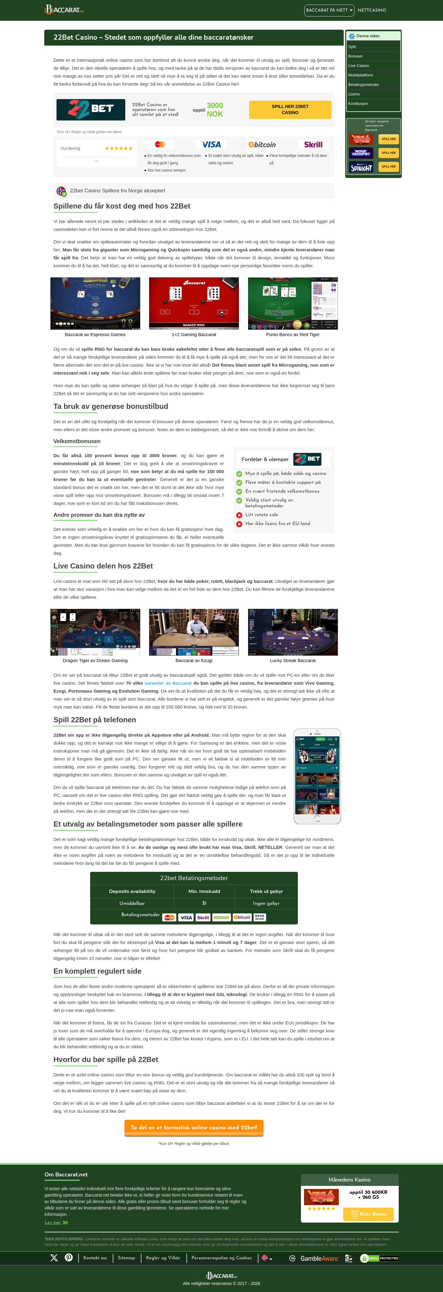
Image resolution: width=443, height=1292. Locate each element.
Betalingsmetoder (363, 84)
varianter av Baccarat (168, 683)
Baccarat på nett (64, 9)
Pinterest (71, 1260)
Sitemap (126, 1258)
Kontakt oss (95, 1258)
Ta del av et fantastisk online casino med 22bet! (194, 1128)
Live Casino (358, 65)
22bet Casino (307, 459)
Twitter (54, 1257)
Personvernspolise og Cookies (222, 1258)
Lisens (354, 94)
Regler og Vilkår (163, 1258)
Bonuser (355, 56)
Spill (352, 46)
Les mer (53, 1222)
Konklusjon (358, 103)
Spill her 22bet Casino (290, 109)
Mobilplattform (360, 75)
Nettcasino (372, 10)
